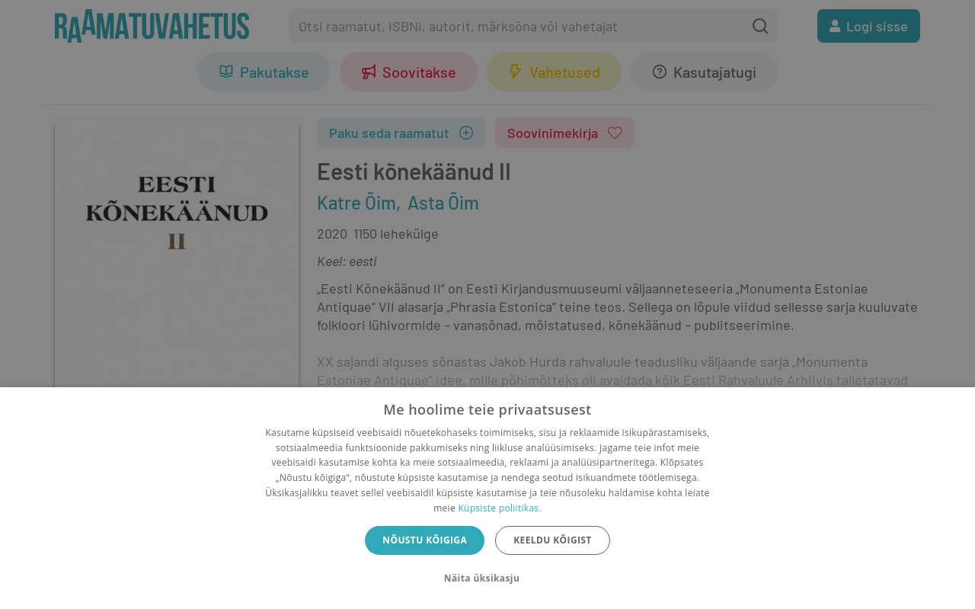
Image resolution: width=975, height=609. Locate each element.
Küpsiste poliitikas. (499, 508)
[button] (487, 578)
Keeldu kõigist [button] (552, 540)
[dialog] (487, 498)
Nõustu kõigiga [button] (424, 540)
